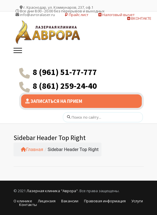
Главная (32, 149)
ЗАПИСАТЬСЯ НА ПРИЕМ (53, 101)
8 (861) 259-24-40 (65, 85)
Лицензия (47, 200)
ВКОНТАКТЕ (139, 18)
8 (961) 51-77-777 (65, 72)
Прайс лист (77, 14)
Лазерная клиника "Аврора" (52, 190)
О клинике (23, 200)
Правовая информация (105, 200)
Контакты (28, 204)
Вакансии (69, 200)
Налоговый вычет (116, 14)
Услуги (137, 200)
